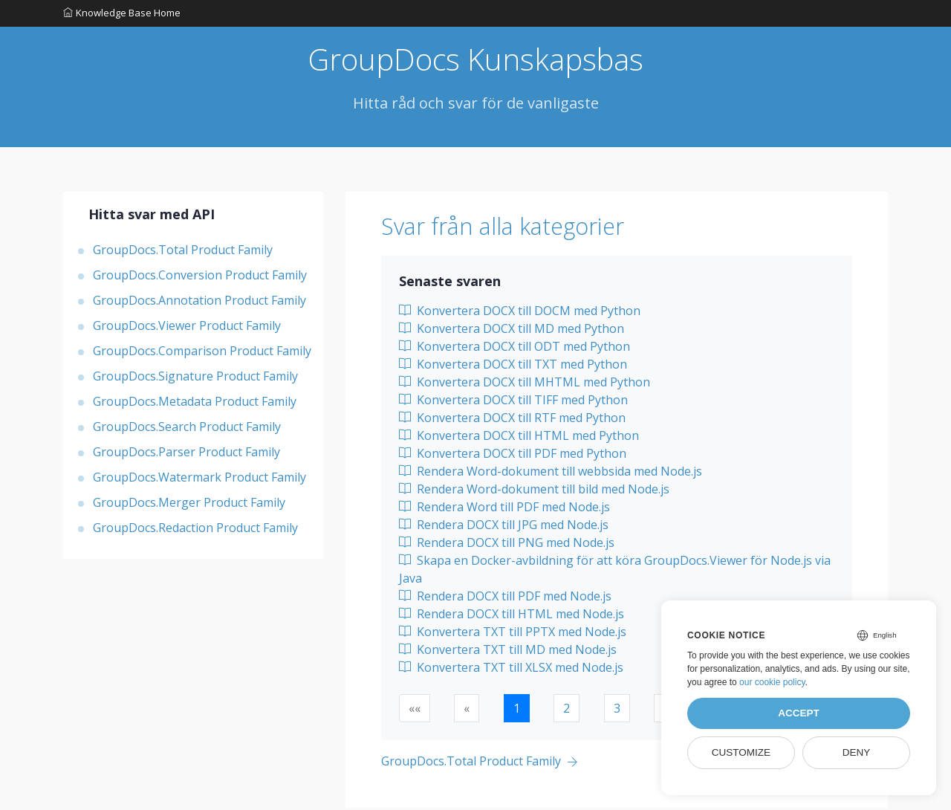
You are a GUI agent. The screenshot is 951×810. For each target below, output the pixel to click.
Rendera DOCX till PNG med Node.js (506, 545)
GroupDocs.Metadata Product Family (194, 403)
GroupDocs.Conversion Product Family (200, 277)
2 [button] (566, 710)
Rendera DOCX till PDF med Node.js (505, 598)
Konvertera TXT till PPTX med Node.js (512, 634)
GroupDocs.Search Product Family (187, 429)
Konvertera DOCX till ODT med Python (514, 348)
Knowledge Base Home (122, 14)
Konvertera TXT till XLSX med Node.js (511, 669)
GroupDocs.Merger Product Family (189, 504)
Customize (741, 752)
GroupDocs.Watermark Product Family (199, 479)
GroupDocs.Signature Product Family (195, 378)
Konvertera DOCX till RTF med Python (512, 420)
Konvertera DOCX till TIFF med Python (513, 402)
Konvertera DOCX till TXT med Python (513, 366)
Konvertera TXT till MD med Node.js (508, 652)
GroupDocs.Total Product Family (183, 252)
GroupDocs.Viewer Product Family (187, 328)
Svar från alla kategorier (518, 228)
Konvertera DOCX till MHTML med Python (524, 384)
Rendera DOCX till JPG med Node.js (503, 527)
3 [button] (617, 710)
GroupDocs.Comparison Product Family (202, 353)
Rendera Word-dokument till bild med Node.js (534, 491)
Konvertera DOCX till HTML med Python (519, 438)
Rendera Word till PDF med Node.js (504, 509)
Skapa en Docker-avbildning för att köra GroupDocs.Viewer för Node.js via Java (615, 571)
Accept (798, 713)
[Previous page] (479, 764)
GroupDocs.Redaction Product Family (195, 530)
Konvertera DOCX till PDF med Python (512, 455)
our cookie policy (772, 682)
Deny (857, 752)
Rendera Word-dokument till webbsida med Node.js (550, 473)
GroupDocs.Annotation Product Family (199, 302)
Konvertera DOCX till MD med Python (511, 331)
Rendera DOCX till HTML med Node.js (511, 616)
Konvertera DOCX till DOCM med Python (519, 313)
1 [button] (516, 710)
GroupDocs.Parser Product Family (186, 454)
